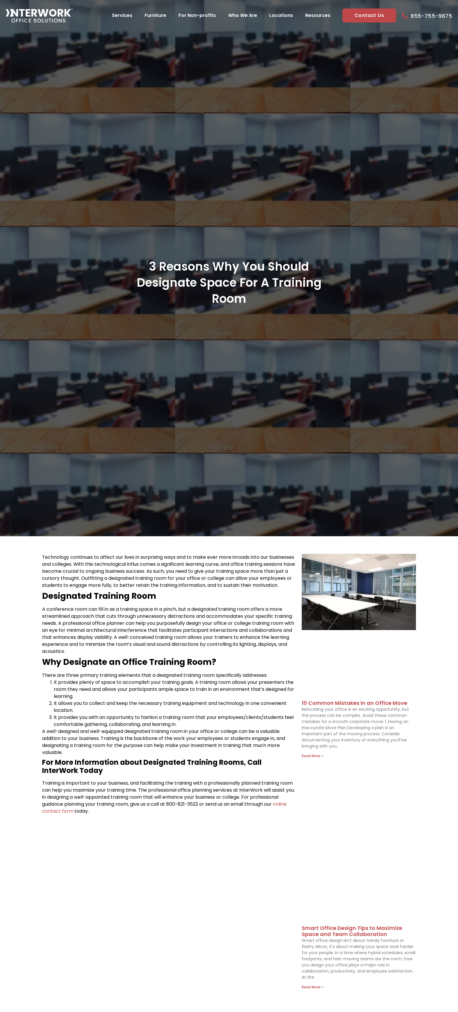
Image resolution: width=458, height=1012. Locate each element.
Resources (317, 15)
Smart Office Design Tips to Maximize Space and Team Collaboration (352, 931)
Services (122, 15)
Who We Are (242, 15)
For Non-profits (197, 15)
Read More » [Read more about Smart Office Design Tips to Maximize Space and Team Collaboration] (312, 987)
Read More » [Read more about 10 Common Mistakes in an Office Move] (312, 755)
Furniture (155, 15)
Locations (281, 15)
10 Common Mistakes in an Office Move (354, 703)
